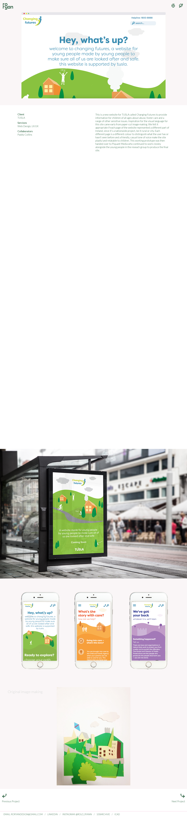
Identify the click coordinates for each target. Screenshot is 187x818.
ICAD (117, 814)
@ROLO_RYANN (84, 814)
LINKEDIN (52, 814)
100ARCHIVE (103, 814)
